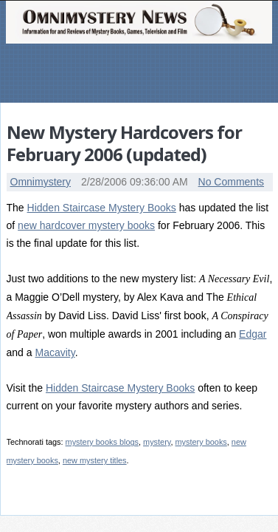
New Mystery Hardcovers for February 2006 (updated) (124, 143)
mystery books (200, 441)
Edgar (252, 334)
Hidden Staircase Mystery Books (101, 208)
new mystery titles (95, 460)
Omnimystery (40, 182)
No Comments (231, 182)
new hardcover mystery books (86, 225)
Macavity (54, 352)
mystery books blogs (102, 441)
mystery (156, 441)
